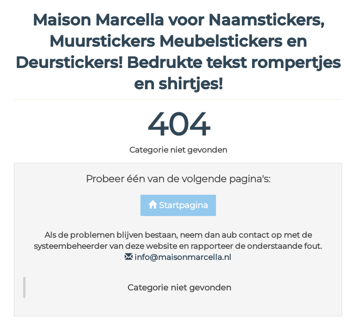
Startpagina (178, 205)
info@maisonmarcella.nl (178, 257)
